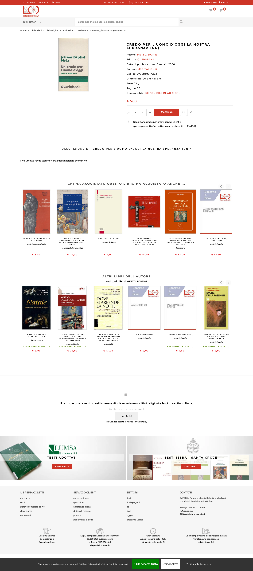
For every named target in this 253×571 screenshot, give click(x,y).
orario (57, 2)
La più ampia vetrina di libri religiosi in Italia (206, 536)
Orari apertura (153, 536)
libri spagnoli (133, 502)
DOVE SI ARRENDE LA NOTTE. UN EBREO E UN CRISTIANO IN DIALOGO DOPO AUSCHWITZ (108, 338)
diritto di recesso (81, 511)
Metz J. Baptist (216, 244)
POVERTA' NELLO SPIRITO (180, 335)
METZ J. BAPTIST (137, 281)
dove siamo (26, 511)
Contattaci (30, 2)
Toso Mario (180, 248)
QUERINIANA (145, 59)
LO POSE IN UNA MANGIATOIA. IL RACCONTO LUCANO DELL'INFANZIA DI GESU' (72, 242)
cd (128, 506)
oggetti (130, 515)
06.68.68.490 (187, 511)
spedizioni (78, 502)
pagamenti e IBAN (83, 519)
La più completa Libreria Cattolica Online (99, 536)
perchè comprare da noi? (33, 506)
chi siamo (25, 498)
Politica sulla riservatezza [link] (198, 564)
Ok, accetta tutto (145, 564)
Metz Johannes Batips (36, 244)
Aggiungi (166, 112)
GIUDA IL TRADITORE (108, 239)
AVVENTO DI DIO (144, 335)
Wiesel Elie (108, 344)
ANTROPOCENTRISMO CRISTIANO (216, 240)
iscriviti (126, 416)
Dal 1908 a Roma (47, 536)
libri (129, 498)
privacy (77, 515)
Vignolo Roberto (108, 242)
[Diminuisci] (135, 112)
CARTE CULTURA (139, 2)
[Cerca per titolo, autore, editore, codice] (204, 22)
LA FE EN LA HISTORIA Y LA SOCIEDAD (36, 240)
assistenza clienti (82, 506)
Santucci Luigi (37, 340)
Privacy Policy (140, 422)
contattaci (25, 515)
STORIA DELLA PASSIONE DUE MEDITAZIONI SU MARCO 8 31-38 (216, 337)
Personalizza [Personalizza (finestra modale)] (170, 564)
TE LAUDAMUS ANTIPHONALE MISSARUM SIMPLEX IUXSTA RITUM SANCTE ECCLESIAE (144, 242)
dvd (129, 511)
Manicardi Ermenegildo (72, 248)
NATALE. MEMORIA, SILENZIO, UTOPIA (36, 336)
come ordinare (81, 498)
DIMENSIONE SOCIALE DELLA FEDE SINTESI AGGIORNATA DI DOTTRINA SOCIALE (180, 242)
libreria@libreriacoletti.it (193, 514)
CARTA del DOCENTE (115, 2)
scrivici (45, 2)
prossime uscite (135, 519)
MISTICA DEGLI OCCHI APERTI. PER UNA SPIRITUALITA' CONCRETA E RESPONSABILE (72, 338)
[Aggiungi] (150, 112)
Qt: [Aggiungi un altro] (128, 112)
